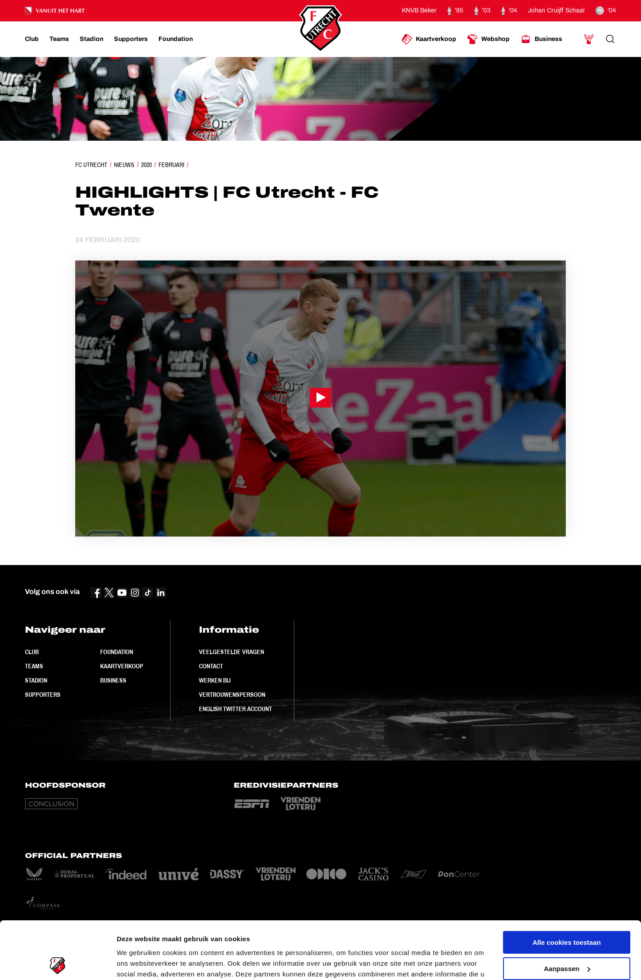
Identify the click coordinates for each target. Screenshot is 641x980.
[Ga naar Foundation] (175, 39)
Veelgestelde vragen (231, 652)
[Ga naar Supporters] (131, 39)
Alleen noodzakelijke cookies (566, 937)
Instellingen (135, 962)
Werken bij (215, 680)
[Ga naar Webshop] (488, 39)
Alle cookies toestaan (566, 885)
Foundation (116, 652)
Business (113, 680)
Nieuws (124, 165)
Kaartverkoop (121, 666)
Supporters (43, 695)
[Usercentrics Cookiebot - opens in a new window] (58, 962)
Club (32, 652)
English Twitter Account (235, 709)
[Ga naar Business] (541, 39)
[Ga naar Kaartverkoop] (429, 39)
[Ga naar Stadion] (91, 39)
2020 (146, 165)
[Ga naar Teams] (59, 39)
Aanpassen (567, 911)
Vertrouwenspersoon (232, 695)
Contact (211, 666)
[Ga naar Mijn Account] (589, 39)
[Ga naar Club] (32, 39)
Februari (171, 165)
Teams (34, 666)
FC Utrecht (91, 165)
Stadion (36, 680)
